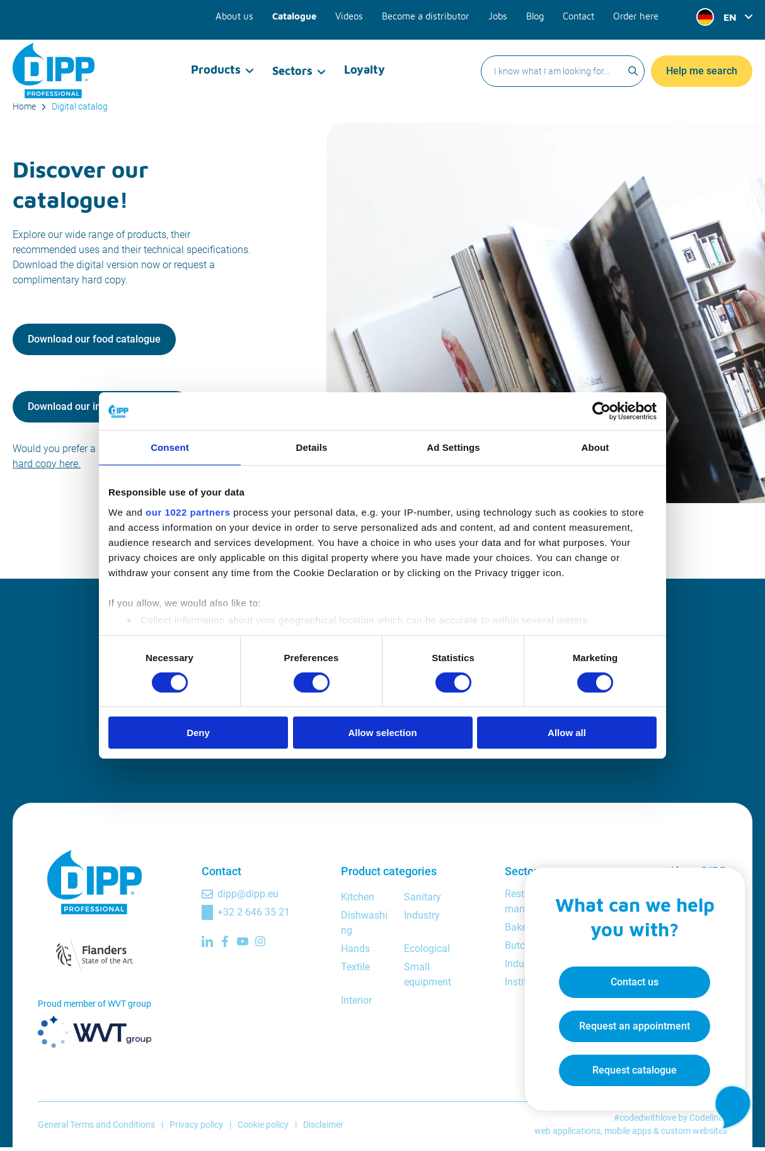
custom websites (694, 1135)
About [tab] (595, 447)
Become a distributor (431, 14)
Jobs (500, 14)
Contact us (630, 978)
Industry (422, 919)
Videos (357, 14)
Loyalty (364, 59)
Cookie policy (263, 1128)
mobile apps (628, 1135)
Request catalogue (630, 1066)
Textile (355, 971)
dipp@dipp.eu (248, 898)
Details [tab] (312, 447)
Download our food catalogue (94, 341)
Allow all (567, 732)
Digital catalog (80, 106)
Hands (355, 952)
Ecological (427, 952)
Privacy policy (196, 1128)
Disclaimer (323, 1128)
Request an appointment (630, 1022)
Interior (356, 1004)
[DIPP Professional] (54, 59)
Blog (537, 14)
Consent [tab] (170, 447)
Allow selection (382, 732)
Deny (198, 732)
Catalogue (304, 14)
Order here (637, 14)
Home (24, 106)
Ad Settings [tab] (453, 447)
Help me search (701, 59)
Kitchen (357, 901)
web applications (567, 1135)
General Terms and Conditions (96, 1128)
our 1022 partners (188, 511)
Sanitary (422, 901)
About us (246, 14)
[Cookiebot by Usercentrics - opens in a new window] (601, 411)
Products (216, 59)
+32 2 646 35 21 (253, 916)
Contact (580, 14)
